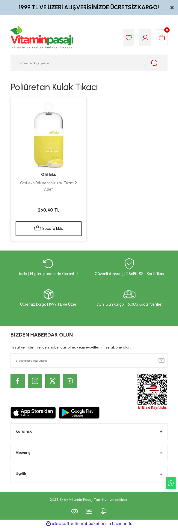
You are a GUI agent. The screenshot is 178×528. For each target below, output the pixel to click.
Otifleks (48, 174)
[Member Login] (145, 37)
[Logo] (42, 38)
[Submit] (161, 360)
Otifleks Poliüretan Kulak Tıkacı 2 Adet (48, 186)
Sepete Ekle (48, 228)
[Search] (89, 63)
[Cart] (162, 37)
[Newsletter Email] (89, 360)
